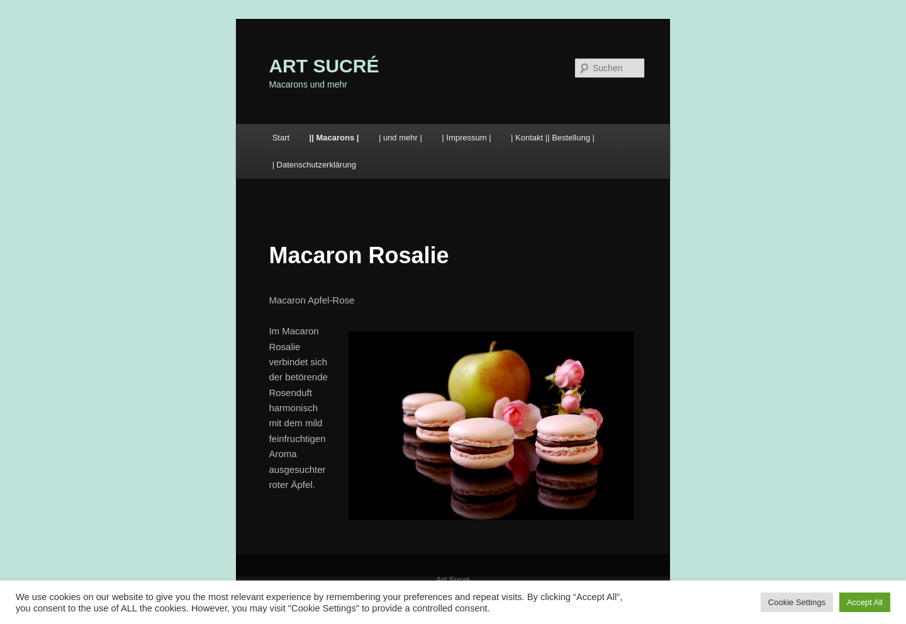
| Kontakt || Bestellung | (553, 137)
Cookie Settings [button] (796, 602)
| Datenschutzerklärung (314, 164)
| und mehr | (400, 137)
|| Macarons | (334, 137)
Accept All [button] (865, 602)
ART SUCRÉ (324, 65)
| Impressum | (466, 137)
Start (280, 137)
